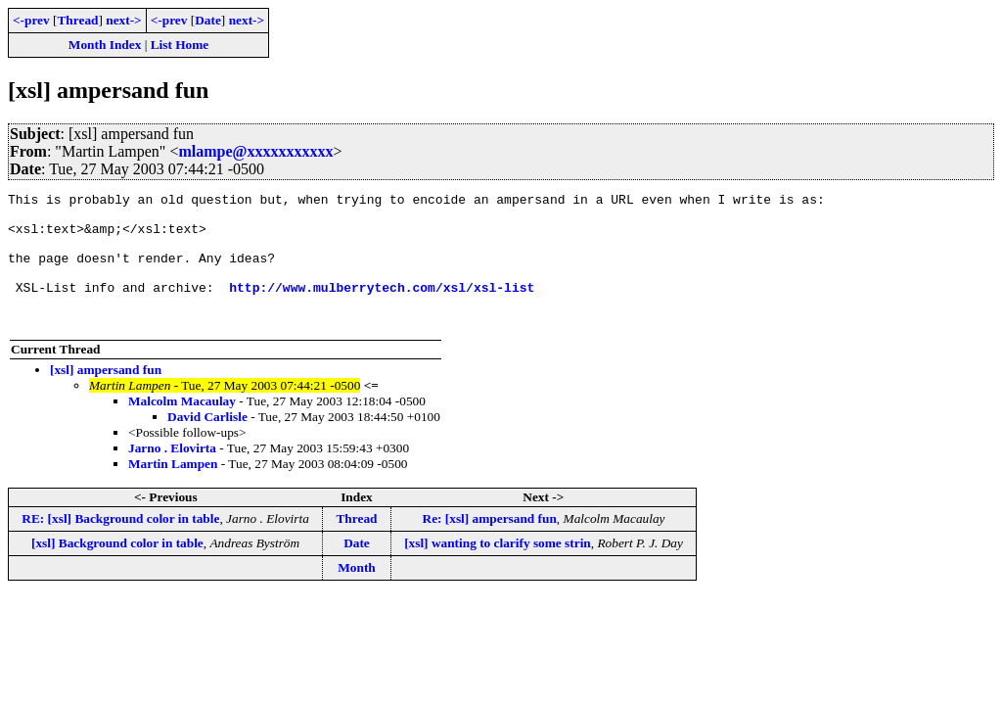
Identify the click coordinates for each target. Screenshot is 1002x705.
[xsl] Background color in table (117, 569)
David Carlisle (207, 443)
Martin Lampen (172, 490)
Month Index (104, 44)
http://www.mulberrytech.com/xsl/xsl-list (381, 307)
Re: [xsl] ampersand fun (490, 545)
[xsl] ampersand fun (105, 396)
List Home (180, 44)
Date (208, 20)
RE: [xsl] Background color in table (120, 545)
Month (357, 594)
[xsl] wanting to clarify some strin (497, 569)
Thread (77, 20)
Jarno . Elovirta (172, 474)
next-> (123, 20)
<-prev (31, 20)
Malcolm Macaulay (182, 427)
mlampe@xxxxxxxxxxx (255, 151)
